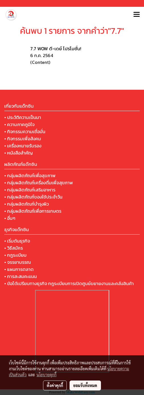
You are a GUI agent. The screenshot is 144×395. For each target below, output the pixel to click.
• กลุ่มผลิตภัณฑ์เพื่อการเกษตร (32, 211)
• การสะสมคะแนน (20, 276)
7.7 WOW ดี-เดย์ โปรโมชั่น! (55, 48)
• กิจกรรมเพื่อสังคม (22, 138)
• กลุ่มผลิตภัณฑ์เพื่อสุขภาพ (30, 175)
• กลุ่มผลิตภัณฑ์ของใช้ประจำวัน (33, 196)
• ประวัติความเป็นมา (22, 117)
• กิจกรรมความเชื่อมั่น (24, 131)
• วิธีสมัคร (13, 247)
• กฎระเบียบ (15, 255)
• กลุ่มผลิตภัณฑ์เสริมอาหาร (29, 189)
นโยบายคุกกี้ (46, 374)
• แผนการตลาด (19, 269)
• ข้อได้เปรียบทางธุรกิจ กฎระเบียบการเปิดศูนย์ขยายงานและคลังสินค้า (69, 283)
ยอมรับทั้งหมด (85, 385)
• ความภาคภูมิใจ (19, 124)
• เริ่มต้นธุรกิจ (17, 240)
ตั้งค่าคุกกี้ (55, 385)
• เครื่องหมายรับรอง (22, 145)
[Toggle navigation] (136, 15)
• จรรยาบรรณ (17, 262)
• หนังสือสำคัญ (18, 152)
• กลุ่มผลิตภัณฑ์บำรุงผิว (26, 203)
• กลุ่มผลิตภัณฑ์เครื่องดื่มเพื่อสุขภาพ (38, 182)
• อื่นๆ (9, 218)
